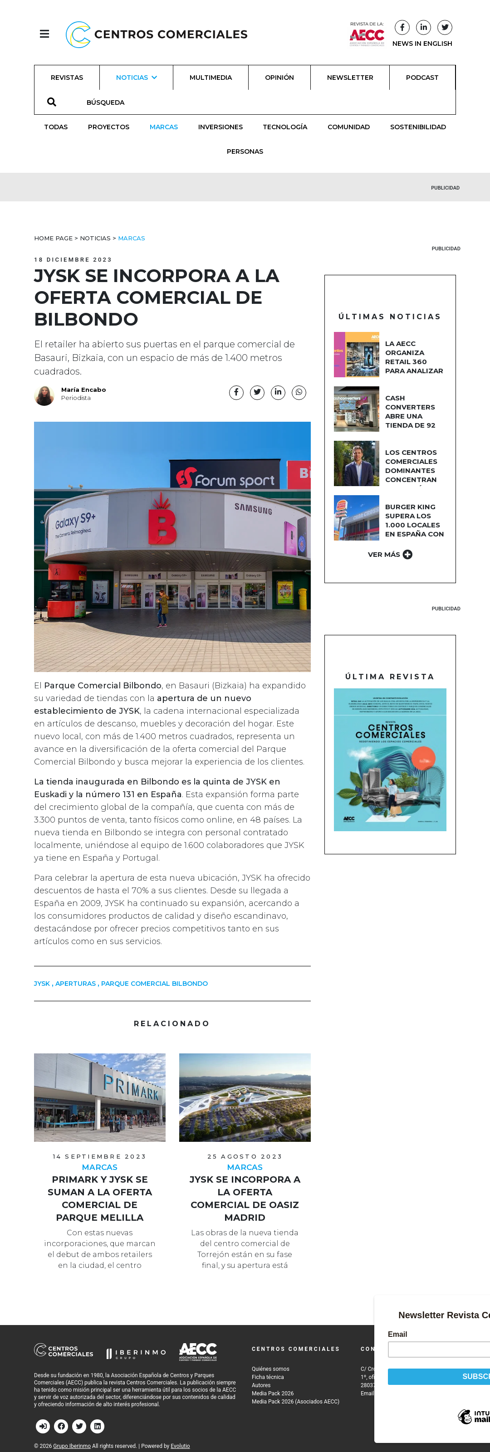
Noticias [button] (136, 77)
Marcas (164, 127)
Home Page (53, 238)
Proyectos (108, 127)
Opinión (279, 77)
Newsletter (350, 77)
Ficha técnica (268, 1377)
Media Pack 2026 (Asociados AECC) (295, 1401)
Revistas (67, 77)
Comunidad (349, 127)
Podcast (422, 77)
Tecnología (285, 127)
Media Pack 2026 (273, 1393)
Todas (56, 127)
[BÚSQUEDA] (110, 102)
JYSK (42, 983)
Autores (261, 1385)
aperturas (75, 983)
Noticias (95, 238)
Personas (245, 151)
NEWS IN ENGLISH (422, 43)
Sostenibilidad (418, 127)
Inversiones (220, 127)
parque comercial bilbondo (154, 983)
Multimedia (211, 77)
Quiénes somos (270, 1369)
